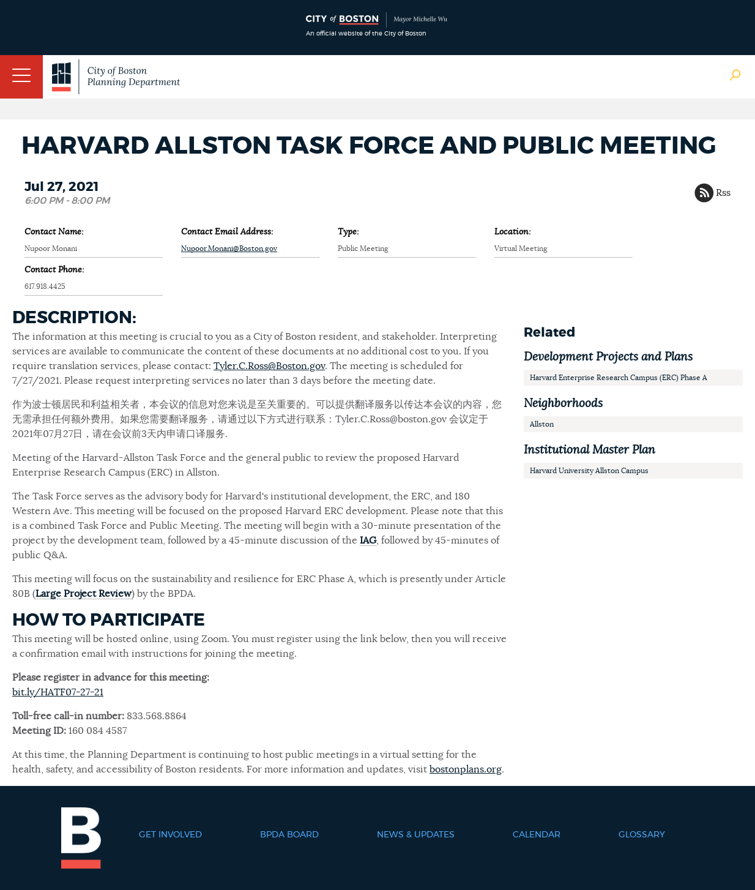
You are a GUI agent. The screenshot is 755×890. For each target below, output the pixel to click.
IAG (368, 540)
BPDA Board (289, 835)
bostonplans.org (466, 769)
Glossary (642, 835)
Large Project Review (83, 594)
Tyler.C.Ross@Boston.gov (269, 366)
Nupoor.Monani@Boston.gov (229, 248)
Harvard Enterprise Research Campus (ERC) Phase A (618, 377)
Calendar (536, 835)
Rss (723, 193)
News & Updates (416, 835)
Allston (542, 424)
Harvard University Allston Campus (589, 470)
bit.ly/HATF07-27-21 (57, 692)
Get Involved (170, 835)
